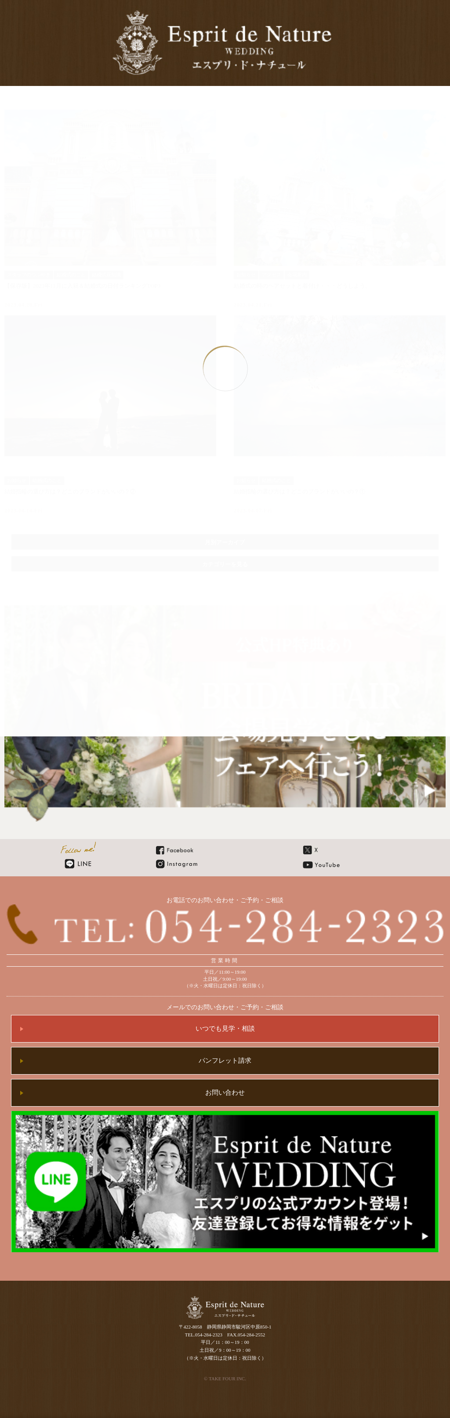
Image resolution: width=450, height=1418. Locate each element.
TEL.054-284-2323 (203, 1334)
